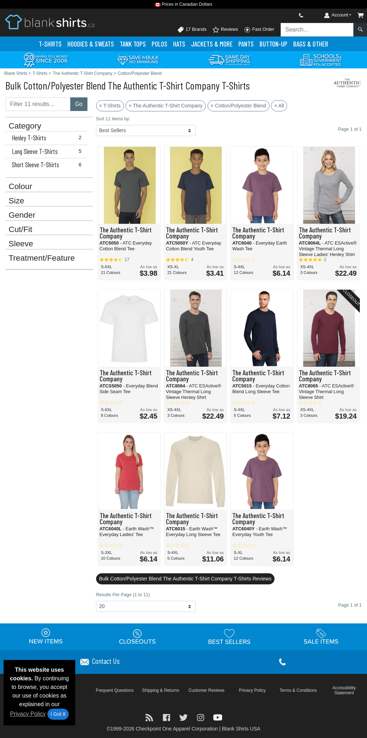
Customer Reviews (207, 690)
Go (78, 104)
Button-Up (273, 44)
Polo (159, 44)
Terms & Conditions (298, 690)
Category (25, 126)
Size (16, 201)
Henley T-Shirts (48, 138)
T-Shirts (50, 44)
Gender (22, 215)
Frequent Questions (114, 690)
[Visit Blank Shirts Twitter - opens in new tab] (184, 717)
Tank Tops (133, 44)
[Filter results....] (38, 104)
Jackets (212, 44)
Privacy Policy (28, 714)
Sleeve (21, 244)
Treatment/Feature (42, 258)
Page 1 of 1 (350, 605)
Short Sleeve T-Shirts (48, 165)
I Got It (58, 714)
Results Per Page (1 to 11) (123, 594)
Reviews (225, 29)
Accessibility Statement (344, 690)
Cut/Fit (20, 229)
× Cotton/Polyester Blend (238, 105)
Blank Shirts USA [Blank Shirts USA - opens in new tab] (241, 729)
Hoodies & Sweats (90, 44)
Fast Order (259, 29)
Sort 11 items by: (113, 118)
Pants (246, 44)
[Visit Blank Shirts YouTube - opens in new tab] (217, 717)
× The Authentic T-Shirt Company (165, 105)
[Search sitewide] (317, 30)
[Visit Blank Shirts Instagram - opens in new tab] (201, 717)
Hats (179, 44)
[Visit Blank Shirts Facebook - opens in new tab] (167, 717)
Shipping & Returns (160, 690)
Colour (20, 186)
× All (279, 105)
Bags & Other (310, 44)
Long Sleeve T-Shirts (48, 151)
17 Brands (191, 29)
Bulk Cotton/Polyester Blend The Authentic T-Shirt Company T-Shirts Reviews (185, 579)
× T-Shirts (110, 105)
